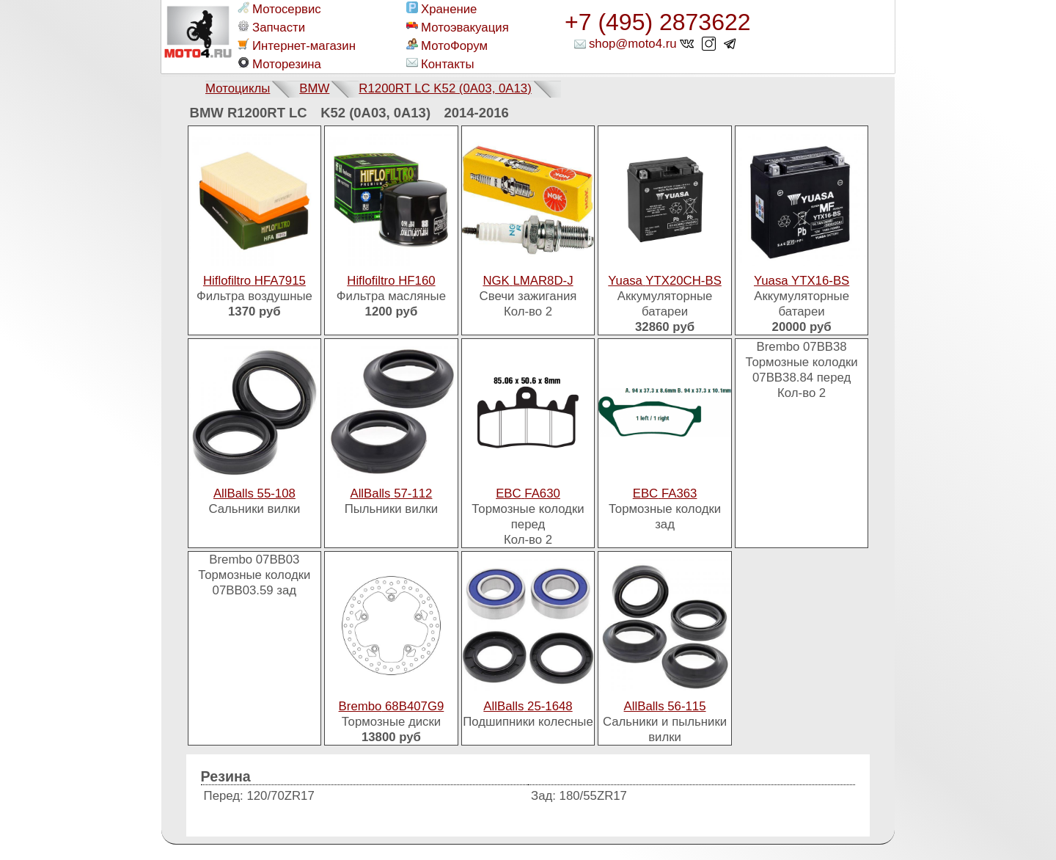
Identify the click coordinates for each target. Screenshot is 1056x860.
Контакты (440, 64)
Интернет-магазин (297, 45)
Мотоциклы (237, 88)
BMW (314, 88)
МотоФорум (447, 45)
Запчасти (271, 27)
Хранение (441, 8)
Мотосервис (279, 8)
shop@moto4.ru (633, 44)
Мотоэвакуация (457, 27)
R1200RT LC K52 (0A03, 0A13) (445, 88)
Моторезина (279, 64)
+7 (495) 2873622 (658, 22)
